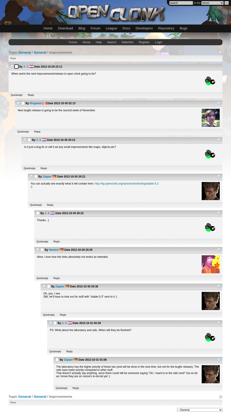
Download (65, 28)
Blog (82, 28)
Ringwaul (36, 103)
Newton (54, 249)
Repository (166, 28)
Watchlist (127, 42)
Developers (144, 28)
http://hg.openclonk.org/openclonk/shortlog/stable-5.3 (126, 183)
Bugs (183, 28)
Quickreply (17, 95)
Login (158, 42)
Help (99, 42)
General (24, 52)
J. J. (25, 66)
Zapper (47, 176)
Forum (95, 28)
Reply (31, 95)
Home (48, 28)
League (111, 28)
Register (144, 42)
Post (13, 58)
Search (111, 42)
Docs (126, 28)
